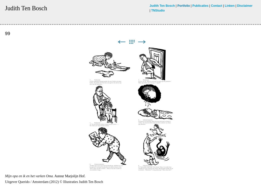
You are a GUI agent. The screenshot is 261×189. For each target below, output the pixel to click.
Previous (121, 42)
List (131, 42)
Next (142, 42)
